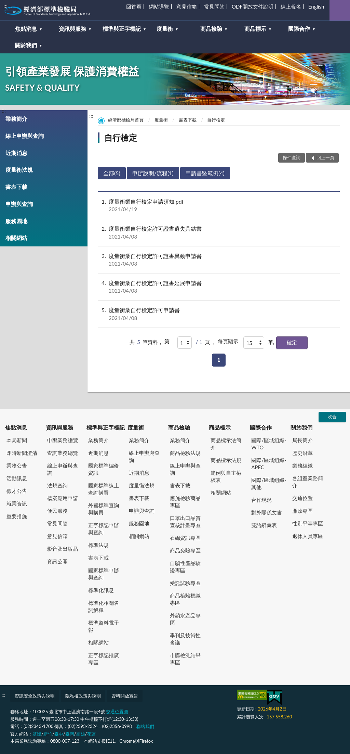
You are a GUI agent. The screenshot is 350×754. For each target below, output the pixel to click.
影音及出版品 (62, 549)
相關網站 (16, 237)
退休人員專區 (307, 536)
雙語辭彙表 (264, 525)
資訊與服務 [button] (72, 28)
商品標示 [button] (255, 28)
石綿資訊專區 (185, 538)
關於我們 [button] (26, 45)
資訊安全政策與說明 (35, 696)
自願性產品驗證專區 (185, 566)
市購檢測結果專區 (185, 658)
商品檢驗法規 (185, 453)
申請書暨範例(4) (205, 173)
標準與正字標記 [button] (122, 28)
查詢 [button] (339, 10)
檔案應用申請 (62, 498)
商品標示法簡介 (226, 443)
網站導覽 (159, 6)
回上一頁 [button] (325, 157)
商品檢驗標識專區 (185, 599)
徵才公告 (16, 491)
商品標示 (220, 427)
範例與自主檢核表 (226, 476)
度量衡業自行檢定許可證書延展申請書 (219, 287)
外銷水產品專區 (185, 619)
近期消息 (16, 153)
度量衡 (161, 120)
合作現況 (261, 500)
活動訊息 (16, 478)
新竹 (47, 734)
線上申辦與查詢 (24, 135)
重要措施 (16, 516)
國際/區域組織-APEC (268, 463)
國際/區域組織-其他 (268, 483)
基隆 (36, 734)
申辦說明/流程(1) (153, 173)
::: (5, 5)
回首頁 (134, 6)
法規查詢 (57, 485)
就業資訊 (16, 503)
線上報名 (291, 6)
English (316, 6)
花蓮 (91, 734)
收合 (332, 416)
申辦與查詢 (19, 204)
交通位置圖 (117, 711)
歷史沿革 (302, 453)
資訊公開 (57, 561)
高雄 (80, 734)
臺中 (58, 734)
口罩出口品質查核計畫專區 (185, 521)
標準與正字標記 (105, 427)
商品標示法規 (226, 460)
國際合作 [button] (299, 28)
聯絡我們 (145, 726)
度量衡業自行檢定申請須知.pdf (219, 205)
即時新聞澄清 (21, 453)
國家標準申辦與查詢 (103, 573)
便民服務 (57, 511)
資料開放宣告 (124, 696)
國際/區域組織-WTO (268, 443)
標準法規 (98, 545)
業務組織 (302, 465)
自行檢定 (216, 120)
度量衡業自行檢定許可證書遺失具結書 (219, 232)
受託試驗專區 (185, 583)
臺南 (69, 734)
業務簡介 (16, 118)
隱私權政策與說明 (83, 696)
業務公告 (16, 465)
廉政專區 (302, 511)
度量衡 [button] (165, 28)
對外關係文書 (266, 512)
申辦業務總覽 (62, 440)
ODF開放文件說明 (252, 6)
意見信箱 (186, 6)
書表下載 (16, 186)
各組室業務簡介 (307, 481)
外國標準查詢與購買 (103, 508)
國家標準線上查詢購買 (103, 489)
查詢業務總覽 (62, 453)
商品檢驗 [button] (211, 28)
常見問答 (214, 6)
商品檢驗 (179, 427)
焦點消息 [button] (26, 28)
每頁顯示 (228, 341)
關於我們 (301, 427)
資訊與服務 (59, 427)
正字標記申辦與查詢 (103, 528)
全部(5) (111, 173)
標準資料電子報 (103, 626)
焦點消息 (16, 427)
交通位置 (302, 498)
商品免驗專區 (185, 550)
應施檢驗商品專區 (185, 501)
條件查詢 (291, 157)
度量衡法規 (19, 169)
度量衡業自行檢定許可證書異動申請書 (219, 260)
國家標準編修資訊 (103, 469)
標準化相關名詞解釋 (103, 606)
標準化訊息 (101, 590)
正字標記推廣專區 (103, 658)
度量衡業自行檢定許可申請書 (219, 314)
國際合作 (261, 427)
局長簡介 (302, 440)
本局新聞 (16, 440)
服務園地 (16, 221)
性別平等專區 (307, 523)
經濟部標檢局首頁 (126, 120)
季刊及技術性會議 (185, 639)
